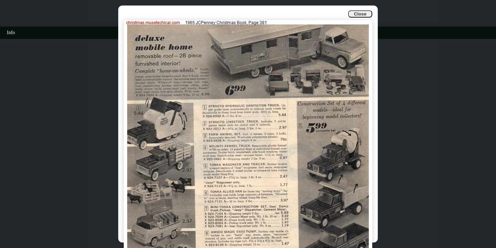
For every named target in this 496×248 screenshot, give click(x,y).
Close (360, 14)
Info (11, 32)
